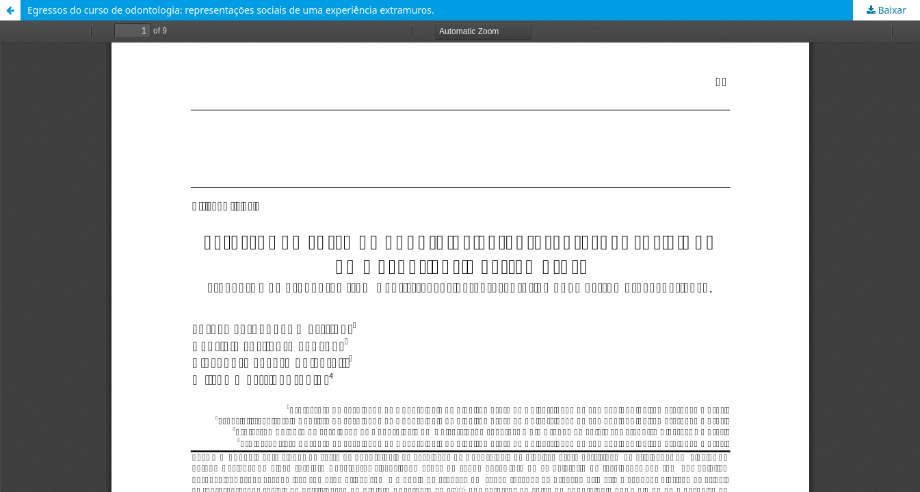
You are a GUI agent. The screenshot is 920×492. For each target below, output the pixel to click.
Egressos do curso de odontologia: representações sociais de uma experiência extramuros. (230, 9)
